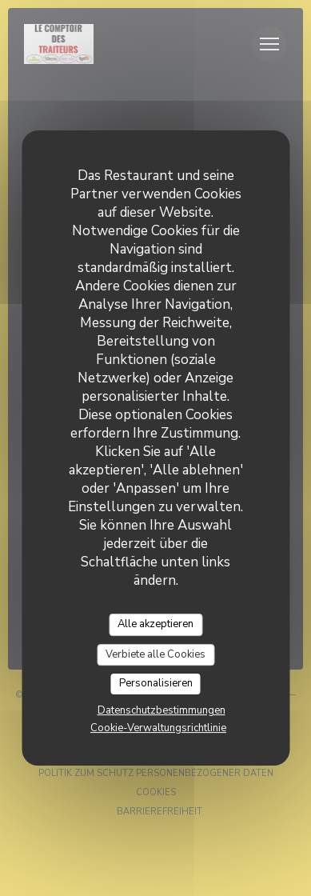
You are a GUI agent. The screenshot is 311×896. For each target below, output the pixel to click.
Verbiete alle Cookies (155, 654)
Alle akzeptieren (155, 624)
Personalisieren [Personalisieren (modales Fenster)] (156, 683)
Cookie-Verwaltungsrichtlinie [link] (158, 728)
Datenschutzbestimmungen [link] (161, 710)
